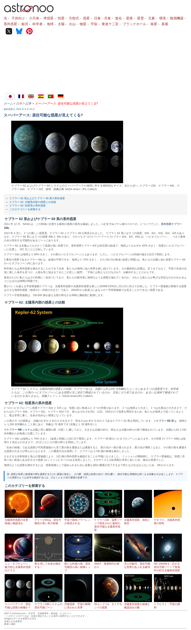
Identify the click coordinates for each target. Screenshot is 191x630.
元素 (151, 18)
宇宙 (94, 24)
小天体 (34, 18)
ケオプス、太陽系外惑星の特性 (168, 520)
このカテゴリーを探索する (25, 209)
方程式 (74, 18)
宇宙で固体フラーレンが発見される (78, 520)
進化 (118, 18)
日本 (19, 103)
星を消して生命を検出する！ (48, 564)
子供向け (18, 18)
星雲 (140, 18)
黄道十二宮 (110, 24)
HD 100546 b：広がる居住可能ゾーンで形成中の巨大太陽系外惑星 (168, 565)
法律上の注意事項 (13, 621)
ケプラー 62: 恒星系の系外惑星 (27, 205)
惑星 (86, 18)
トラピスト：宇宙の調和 (168, 604)
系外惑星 (10, 24)
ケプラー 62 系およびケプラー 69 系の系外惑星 (37, 198)
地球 (50, 24)
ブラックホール (134, 24)
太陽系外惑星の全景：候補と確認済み (19, 520)
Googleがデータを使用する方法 (20, 618)
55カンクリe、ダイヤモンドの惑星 (108, 604)
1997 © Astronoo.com (15, 613)
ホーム (8, 103)
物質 (83, 24)
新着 (165, 24)
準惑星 (48, 18)
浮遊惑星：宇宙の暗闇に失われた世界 (78, 604)
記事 (28, 103)
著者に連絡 (9, 624)
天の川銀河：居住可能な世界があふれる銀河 (138, 564)
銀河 (24, 24)
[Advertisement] (95, 65)
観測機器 (177, 18)
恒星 (61, 18)
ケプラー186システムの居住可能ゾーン (48, 604)
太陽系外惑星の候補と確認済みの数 (138, 604)
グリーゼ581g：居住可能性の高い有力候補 (48, 520)
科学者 (37, 24)
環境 (162, 18)
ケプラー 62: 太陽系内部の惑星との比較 (32, 201)
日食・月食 (102, 18)
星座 (129, 18)
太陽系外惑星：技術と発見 (138, 520)
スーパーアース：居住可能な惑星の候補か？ (19, 604)
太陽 (61, 24)
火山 (72, 24)
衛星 (154, 24)
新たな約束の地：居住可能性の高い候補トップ (78, 565)
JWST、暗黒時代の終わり (108, 564)
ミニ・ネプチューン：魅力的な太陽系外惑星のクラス (19, 565)
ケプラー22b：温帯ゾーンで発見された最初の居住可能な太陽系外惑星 (108, 523)
